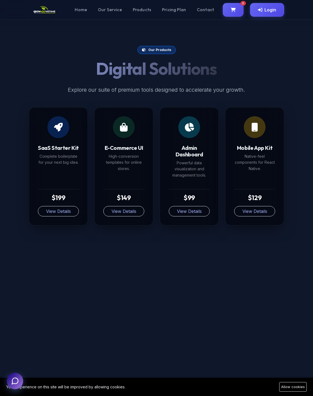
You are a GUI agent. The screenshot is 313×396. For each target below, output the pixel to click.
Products (142, 9)
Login (267, 10)
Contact (205, 9)
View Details (58, 211)
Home (81, 9)
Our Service (110, 9)
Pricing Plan (174, 9)
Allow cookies (293, 387)
